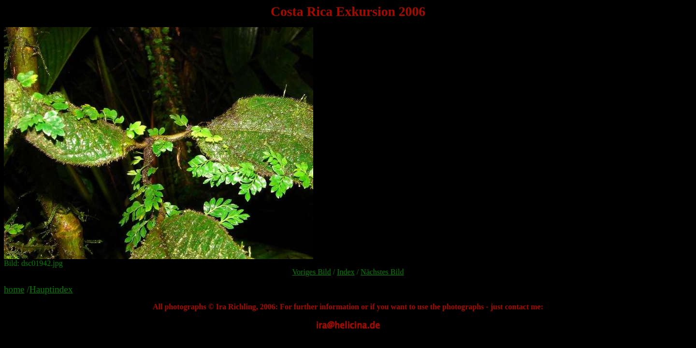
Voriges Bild (311, 272)
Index (345, 272)
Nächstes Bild (382, 272)
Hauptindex (51, 289)
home (14, 289)
